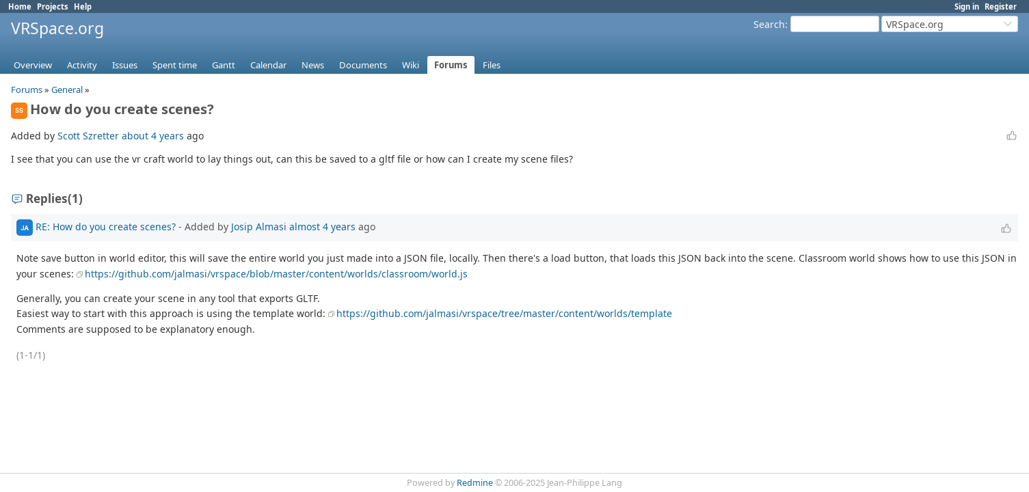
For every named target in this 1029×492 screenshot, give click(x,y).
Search (769, 24)
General (67, 89)
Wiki (410, 65)
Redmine (475, 483)
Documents (363, 65)
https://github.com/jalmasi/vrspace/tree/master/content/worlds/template (504, 313)
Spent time (174, 65)
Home (19, 6)
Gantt (223, 65)
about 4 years (153, 135)
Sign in (966, 6)
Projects (52, 6)
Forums (451, 65)
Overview (33, 65)
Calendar (268, 65)
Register (1001, 6)
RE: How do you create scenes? (106, 226)
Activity (82, 65)
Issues (124, 65)
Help (83, 6)
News (313, 65)
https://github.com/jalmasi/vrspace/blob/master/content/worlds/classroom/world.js (276, 273)
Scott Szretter (88, 135)
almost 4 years (322, 226)
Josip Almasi (258, 226)
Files (491, 65)
